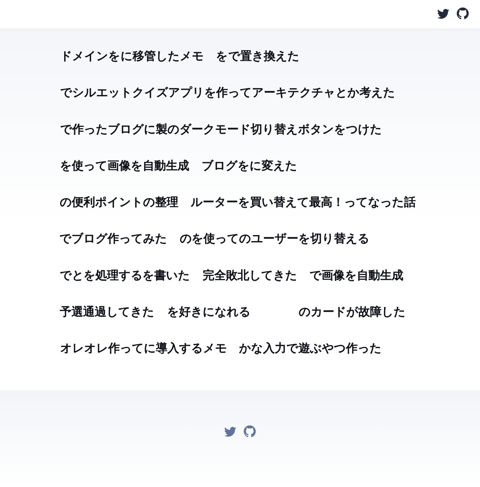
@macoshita (11, 15)
